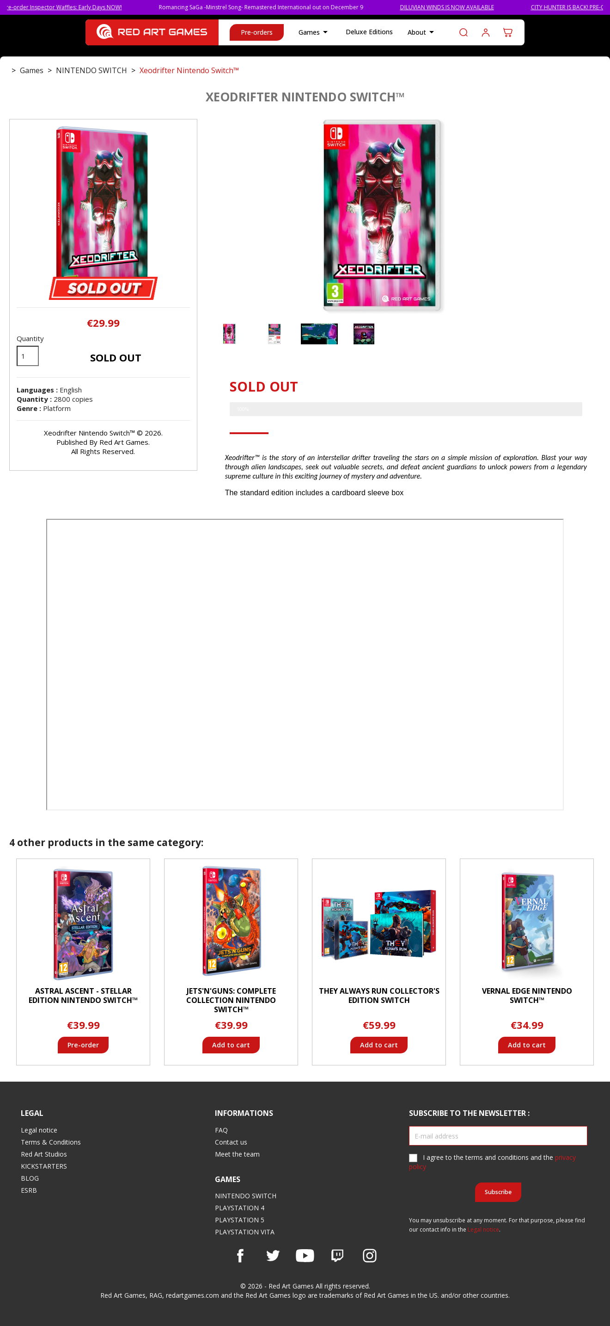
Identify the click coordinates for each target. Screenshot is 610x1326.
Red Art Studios (44, 1154)
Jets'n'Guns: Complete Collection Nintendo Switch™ (231, 1000)
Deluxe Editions (369, 31)
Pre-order (83, 1044)
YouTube (305, 1255)
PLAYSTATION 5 (239, 1219)
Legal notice (39, 1130)
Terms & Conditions (51, 1142)
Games (315, 32)
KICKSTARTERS (44, 1166)
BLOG (30, 1178)
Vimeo (337, 1255)
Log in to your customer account (485, 32)
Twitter (272, 1255)
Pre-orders (257, 32)
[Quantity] (28, 356)
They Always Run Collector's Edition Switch (379, 995)
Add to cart (231, 1044)
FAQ (221, 1130)
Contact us (231, 1142)
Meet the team (237, 1154)
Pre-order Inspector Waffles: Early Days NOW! (74, 7)
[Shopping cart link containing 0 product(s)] (507, 32)
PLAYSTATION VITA (244, 1231)
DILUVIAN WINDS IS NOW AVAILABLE (459, 7)
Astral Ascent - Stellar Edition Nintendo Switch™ (83, 995)
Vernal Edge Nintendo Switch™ (527, 995)
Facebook (240, 1255)
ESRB (29, 1190)
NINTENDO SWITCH (245, 1195)
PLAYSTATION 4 (239, 1207)
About (422, 32)
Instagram (369, 1255)
